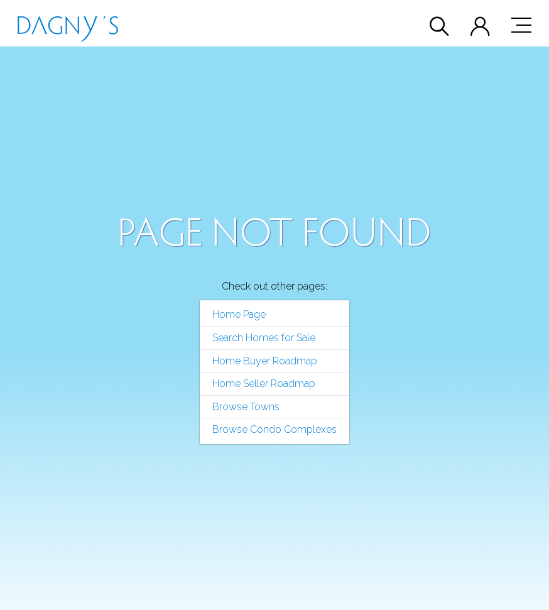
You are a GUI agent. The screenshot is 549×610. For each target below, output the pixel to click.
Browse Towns (246, 407)
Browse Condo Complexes (274, 429)
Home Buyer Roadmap (264, 361)
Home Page (239, 314)
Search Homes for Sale (263, 338)
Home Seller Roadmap (263, 383)
